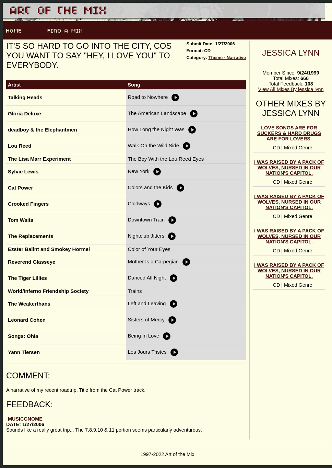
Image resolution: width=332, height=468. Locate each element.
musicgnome (25, 419)
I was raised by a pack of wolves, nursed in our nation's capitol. (289, 167)
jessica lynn (291, 52)
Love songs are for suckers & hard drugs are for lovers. (289, 133)
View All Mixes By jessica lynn (291, 89)
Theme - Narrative (227, 57)
